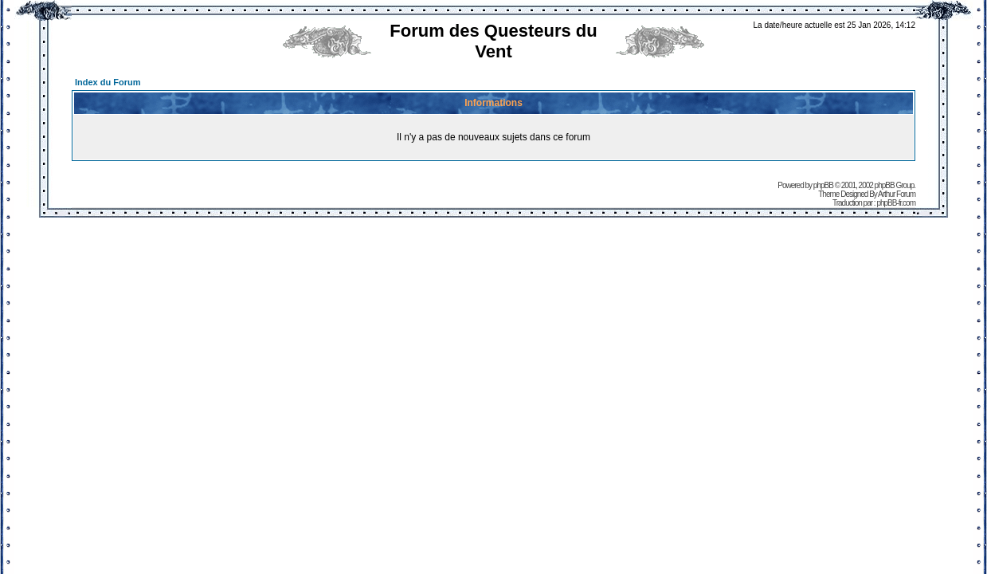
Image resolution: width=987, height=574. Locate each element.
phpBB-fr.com (895, 203)
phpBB (823, 185)
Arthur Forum (896, 194)
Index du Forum (108, 82)
